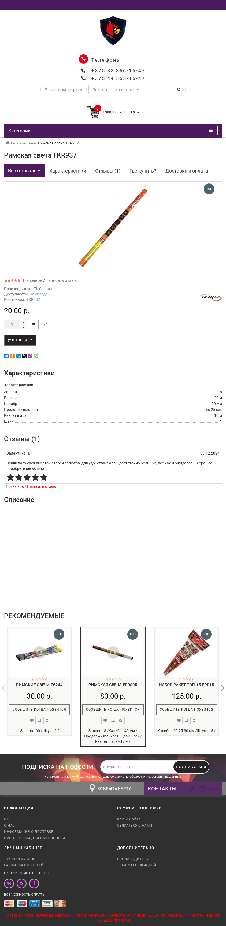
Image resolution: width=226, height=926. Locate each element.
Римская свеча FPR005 (112, 685)
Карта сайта (129, 819)
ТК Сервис (43, 289)
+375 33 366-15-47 (118, 70)
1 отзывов (31, 280)
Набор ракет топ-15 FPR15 (186, 685)
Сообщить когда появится (39, 709)
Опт (8, 819)
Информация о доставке (28, 832)
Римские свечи (23, 143)
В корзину (20, 340)
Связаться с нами (135, 825)
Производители (133, 859)
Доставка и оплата (186, 171)
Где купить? (142, 171)
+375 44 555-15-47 (118, 78)
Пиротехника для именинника (34, 838)
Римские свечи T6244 (39, 685)
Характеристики (67, 171)
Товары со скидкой (136, 865)
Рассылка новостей (23, 865)
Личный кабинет (20, 859)
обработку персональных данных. (155, 776)
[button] (222, 688)
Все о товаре (24, 170)
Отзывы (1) (107, 171)
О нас (9, 825)
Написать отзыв (61, 280)
